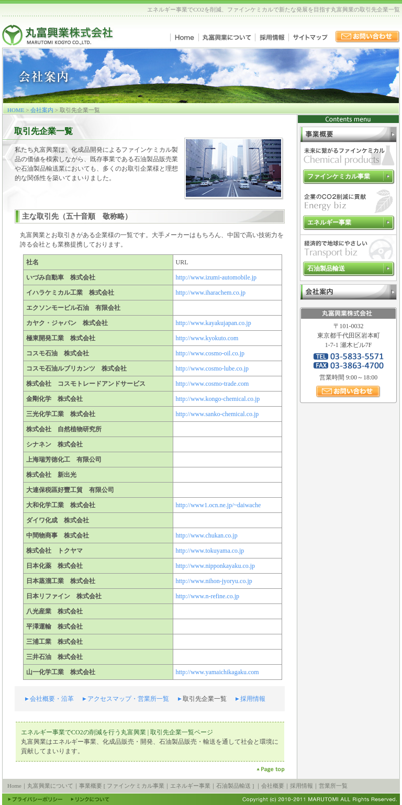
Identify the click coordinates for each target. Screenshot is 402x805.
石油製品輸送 (326, 268)
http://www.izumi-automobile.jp (216, 277)
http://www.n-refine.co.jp (208, 596)
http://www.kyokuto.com (207, 338)
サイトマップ (309, 37)
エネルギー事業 (329, 222)
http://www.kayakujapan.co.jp (213, 323)
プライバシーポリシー (35, 799)
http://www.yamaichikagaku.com (217, 672)
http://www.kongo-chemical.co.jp (218, 399)
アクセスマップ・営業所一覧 (128, 698)
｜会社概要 (269, 785)
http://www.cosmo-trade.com (212, 383)
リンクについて (90, 799)
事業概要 (348, 134)
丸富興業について (226, 37)
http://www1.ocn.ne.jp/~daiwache (218, 505)
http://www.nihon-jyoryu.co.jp (214, 581)
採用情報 (271, 37)
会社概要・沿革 (52, 698)
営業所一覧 (333, 785)
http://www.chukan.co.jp (207, 535)
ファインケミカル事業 (338, 176)
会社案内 (41, 110)
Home (184, 37)
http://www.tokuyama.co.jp (210, 550)
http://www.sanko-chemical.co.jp (217, 414)
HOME (15, 110)
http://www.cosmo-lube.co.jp (212, 368)
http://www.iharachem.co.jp (211, 292)
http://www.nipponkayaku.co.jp (215, 565)
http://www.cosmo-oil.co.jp (210, 353)
